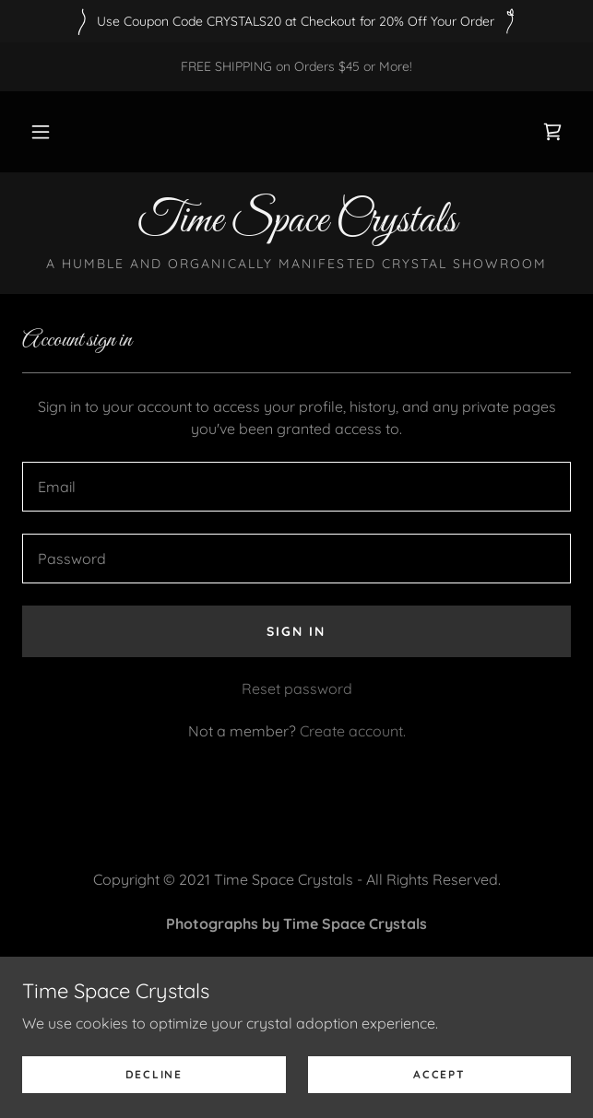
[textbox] (296, 487)
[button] (40, 131)
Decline (154, 1074)
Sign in (296, 631)
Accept (439, 1074)
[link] (552, 131)
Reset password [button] (297, 688)
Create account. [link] (353, 731)
